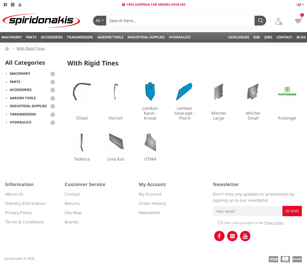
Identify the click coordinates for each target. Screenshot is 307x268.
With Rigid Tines (31, 48)
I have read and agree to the (251, 223)
